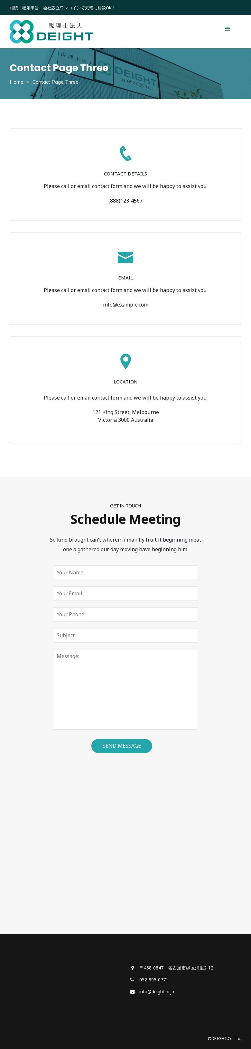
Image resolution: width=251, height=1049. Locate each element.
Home (16, 82)
